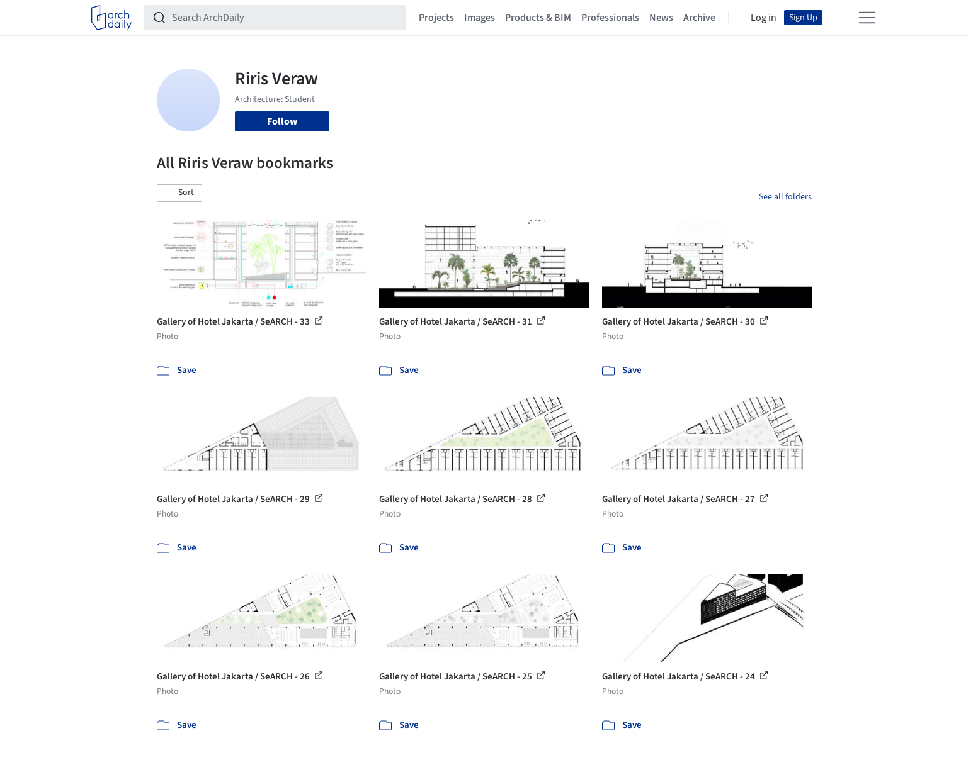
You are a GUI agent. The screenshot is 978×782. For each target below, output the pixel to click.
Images (479, 18)
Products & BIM (538, 18)
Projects (436, 18)
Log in (763, 18)
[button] (179, 193)
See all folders (785, 197)
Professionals (610, 18)
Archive (699, 18)
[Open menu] (867, 18)
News (661, 18)
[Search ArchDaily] (285, 17)
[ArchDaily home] (111, 17)
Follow (282, 121)
